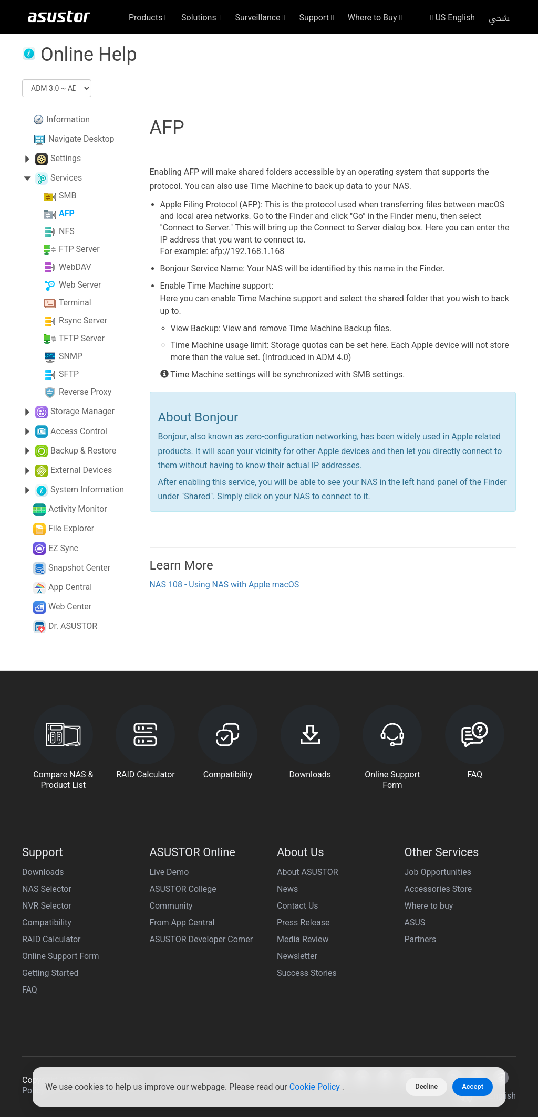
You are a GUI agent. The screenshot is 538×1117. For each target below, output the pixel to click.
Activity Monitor (77, 509)
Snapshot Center (79, 568)
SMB (67, 196)
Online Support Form (60, 956)
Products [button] (148, 18)
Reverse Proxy (85, 392)
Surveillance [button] (260, 18)
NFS (67, 232)
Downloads (43, 872)
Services (66, 178)
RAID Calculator (51, 939)
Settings (65, 158)
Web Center (69, 607)
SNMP (70, 357)
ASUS (415, 923)
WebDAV (75, 267)
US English (452, 18)
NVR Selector (46, 906)
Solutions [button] (201, 18)
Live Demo (169, 872)
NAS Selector (46, 889)
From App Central (182, 923)
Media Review (302, 939)
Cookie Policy (315, 1087)
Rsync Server (83, 321)
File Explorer (71, 528)
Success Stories (307, 973)
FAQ (29, 990)
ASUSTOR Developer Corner (201, 939)
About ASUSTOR (307, 872)
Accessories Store (438, 889)
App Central (70, 587)
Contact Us (297, 906)
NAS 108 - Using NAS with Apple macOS (224, 584)
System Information (87, 489)
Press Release (303, 923)
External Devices (81, 470)
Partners (421, 939)
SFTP (69, 375)
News (287, 889)
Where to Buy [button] (375, 18)
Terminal (75, 303)
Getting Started (50, 973)
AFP (67, 214)
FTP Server (79, 250)
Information (68, 119)
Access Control (78, 431)
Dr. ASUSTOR (72, 626)
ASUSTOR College (183, 889)
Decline (426, 1086)
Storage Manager (82, 411)
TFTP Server (82, 339)
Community (171, 906)
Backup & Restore (83, 451)
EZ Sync (63, 548)
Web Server (80, 285)
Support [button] (316, 18)
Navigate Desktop (81, 139)
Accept (472, 1086)
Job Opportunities (438, 872)
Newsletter (297, 956)
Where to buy (429, 906)
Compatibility (46, 923)
